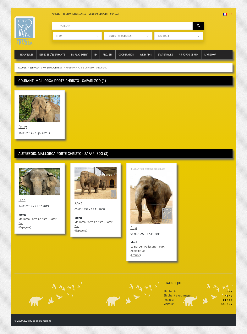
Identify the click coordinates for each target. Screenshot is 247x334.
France (135, 255)
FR (227, 13)
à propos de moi (188, 54)
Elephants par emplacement (46, 67)
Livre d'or (210, 54)
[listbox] (77, 36)
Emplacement (79, 54)
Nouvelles (26, 54)
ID (95, 54)
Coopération (126, 54)
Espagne (24, 227)
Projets (108, 54)
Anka (78, 203)
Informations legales (74, 14)
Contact (114, 14)
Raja (133, 227)
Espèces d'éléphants (52, 54)
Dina (22, 200)
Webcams (146, 54)
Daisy (23, 127)
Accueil (56, 14)
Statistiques (165, 54)
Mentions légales (98, 14)
